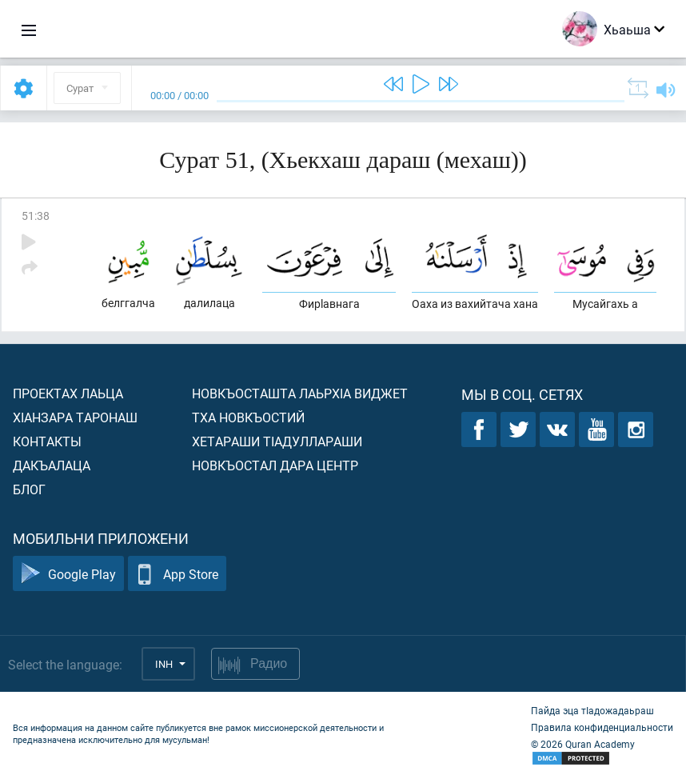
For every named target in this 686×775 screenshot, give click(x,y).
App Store (177, 573)
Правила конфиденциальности (602, 727)
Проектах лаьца (68, 393)
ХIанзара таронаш (75, 417)
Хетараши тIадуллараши (277, 441)
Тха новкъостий (248, 417)
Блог (29, 489)
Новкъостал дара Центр (275, 465)
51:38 (36, 215)
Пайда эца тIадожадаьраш (592, 710)
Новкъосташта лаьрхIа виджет (300, 393)
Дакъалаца (51, 465)
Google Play (68, 573)
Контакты (47, 441)
